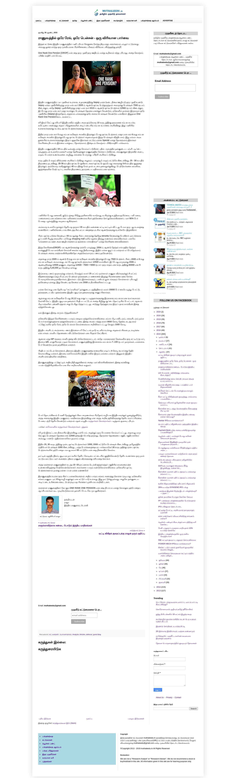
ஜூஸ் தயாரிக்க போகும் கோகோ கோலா (175, 497)
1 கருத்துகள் (171, 228)
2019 (158, 319)
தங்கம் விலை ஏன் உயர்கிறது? (178, 279)
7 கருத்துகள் (171, 274)
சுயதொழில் (118, 21)
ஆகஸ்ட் (162, 352)
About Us (160, 697)
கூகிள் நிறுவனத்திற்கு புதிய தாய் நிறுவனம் (176, 484)
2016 (158, 330)
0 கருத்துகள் (171, 214)
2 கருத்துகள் (171, 261)
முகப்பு (38, 21)
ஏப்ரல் (162, 571)
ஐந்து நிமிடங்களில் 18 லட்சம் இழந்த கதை (173, 614)
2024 (158, 312)
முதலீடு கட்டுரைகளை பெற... (86, 609)
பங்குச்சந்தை (50, 21)
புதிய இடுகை (45, 719)
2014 (158, 587)
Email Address (163, 81)
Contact (178, 697)
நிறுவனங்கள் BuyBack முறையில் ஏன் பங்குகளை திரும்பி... (174, 443)
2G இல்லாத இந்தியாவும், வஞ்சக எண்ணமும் (180, 250)
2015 (158, 334)
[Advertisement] (91, 570)
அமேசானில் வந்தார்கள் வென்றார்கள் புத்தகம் (66, 427)
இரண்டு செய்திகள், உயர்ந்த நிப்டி (180, 265)
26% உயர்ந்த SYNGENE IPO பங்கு (173, 487)
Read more (179, 212)
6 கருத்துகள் (171, 245)
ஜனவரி (162, 582)
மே (160, 568)
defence (89, 634)
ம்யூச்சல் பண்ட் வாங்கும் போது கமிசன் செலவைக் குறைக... (174, 437)
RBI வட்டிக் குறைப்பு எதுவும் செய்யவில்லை (177, 540)
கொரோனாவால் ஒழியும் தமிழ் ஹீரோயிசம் (174, 609)
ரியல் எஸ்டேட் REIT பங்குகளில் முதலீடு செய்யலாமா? (179, 234)
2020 (158, 315)
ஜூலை (162, 560)
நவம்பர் (162, 341)
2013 (158, 591)
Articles (82, 634)
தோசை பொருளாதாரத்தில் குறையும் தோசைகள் (176, 643)
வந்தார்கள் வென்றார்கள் (100, 421)
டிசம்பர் (162, 337)
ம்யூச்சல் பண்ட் (87, 21)
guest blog (97, 634)
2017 (158, 326)
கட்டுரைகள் (64, 21)
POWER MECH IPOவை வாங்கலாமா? (174, 544)
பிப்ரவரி (163, 579)
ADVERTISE (168, 21)
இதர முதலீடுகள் (103, 21)
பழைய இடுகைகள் (136, 719)
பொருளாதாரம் (66, 634)
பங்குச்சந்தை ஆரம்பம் (150, 21)
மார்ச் (161, 575)
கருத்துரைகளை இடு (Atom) (64, 723)
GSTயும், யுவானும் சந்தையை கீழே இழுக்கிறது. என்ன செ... (173, 467)
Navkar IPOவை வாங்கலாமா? (171, 420)
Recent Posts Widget (160, 293)
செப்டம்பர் (164, 348)
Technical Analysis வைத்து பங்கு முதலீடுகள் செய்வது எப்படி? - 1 (180, 206)
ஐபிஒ (74, 21)
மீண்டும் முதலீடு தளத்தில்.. (177, 219)
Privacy (169, 697)
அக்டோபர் (164, 344)
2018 (158, 323)
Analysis (75, 634)
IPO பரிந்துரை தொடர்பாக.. (170, 507)
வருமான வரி (131, 21)
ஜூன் (161, 564)
